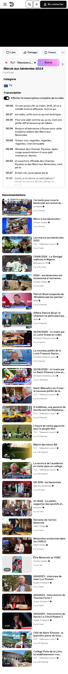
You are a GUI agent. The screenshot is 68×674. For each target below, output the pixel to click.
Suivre (48, 62)
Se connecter (53, 4)
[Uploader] (36, 4)
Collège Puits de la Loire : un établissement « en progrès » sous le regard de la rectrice (48, 653)
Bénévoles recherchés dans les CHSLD (49, 540)
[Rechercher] (29, 4)
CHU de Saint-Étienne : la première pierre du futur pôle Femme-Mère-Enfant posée (48, 634)
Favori (50, 52)
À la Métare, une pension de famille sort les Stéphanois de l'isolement (49, 409)
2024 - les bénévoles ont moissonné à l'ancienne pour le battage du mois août (47, 277)
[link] (20, 62)
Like (11, 52)
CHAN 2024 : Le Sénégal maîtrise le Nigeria (47, 258)
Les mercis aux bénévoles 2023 (48, 239)
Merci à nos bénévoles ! (47, 219)
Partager (30, 52)
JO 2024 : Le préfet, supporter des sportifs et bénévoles (47, 503)
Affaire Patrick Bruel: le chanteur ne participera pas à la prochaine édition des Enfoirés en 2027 (49, 314)
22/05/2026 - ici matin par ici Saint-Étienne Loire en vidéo (48, 371)
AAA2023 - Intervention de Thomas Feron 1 (49, 596)
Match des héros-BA (45, 444)
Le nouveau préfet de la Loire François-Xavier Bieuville (47, 352)
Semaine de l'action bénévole (44, 521)
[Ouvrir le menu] (5, 4)
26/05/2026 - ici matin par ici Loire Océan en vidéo (49, 333)
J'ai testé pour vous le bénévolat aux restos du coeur (47, 202)
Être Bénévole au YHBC (47, 557)
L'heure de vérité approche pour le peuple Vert (49, 427)
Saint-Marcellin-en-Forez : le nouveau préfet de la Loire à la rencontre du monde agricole (49, 390)
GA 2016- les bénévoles (47, 482)
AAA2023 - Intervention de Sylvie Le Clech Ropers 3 (49, 615)
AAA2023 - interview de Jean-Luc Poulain (47, 578)
